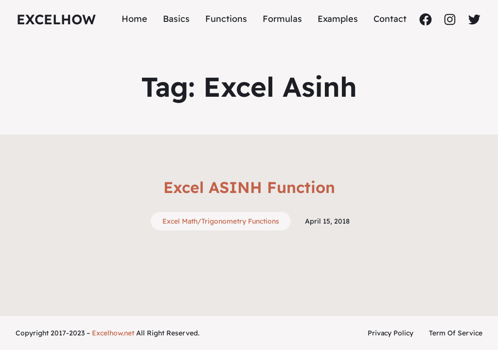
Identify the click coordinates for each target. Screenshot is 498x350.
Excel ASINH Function (249, 187)
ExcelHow (56, 19)
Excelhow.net (113, 333)
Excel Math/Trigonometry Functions (220, 221)
